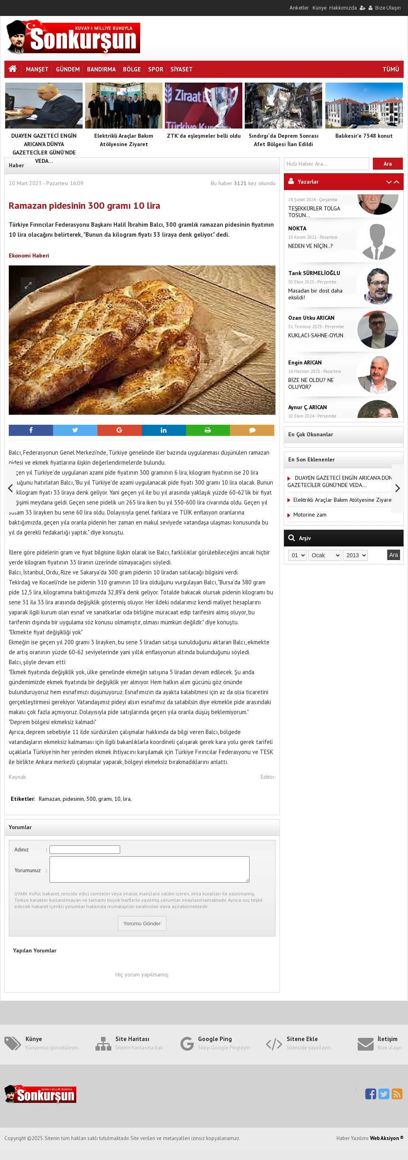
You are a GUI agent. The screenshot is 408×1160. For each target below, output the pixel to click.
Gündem (68, 69)
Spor (155, 69)
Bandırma (101, 69)
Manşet (37, 69)
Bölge (132, 69)
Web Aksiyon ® (387, 1143)
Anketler (299, 8)
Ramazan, (51, 798)
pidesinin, (74, 798)
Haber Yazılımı (17, 1156)
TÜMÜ (390, 69)
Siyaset (181, 69)
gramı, (106, 798)
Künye (320, 8)
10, (118, 798)
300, (92, 798)
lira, (127, 798)
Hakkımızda (343, 8)
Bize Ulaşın (388, 8)
